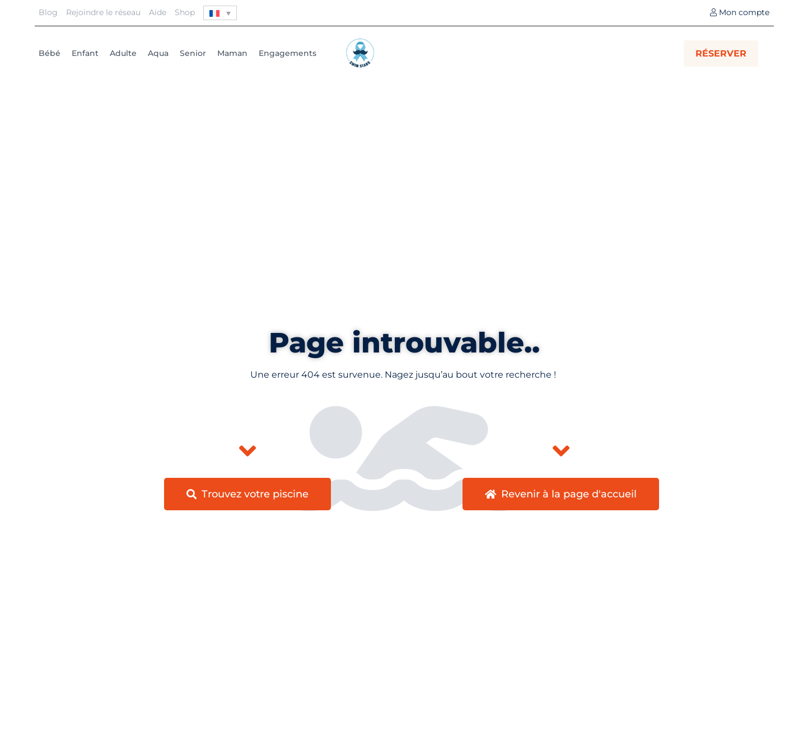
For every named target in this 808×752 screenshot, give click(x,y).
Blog (48, 12)
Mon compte (739, 12)
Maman (232, 53)
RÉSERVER (720, 53)
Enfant (85, 53)
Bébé (49, 53)
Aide (157, 12)
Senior (193, 53)
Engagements (287, 53)
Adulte (123, 53)
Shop (185, 12)
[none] (220, 13)
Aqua (158, 53)
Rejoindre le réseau (103, 12)
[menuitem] (220, 13)
